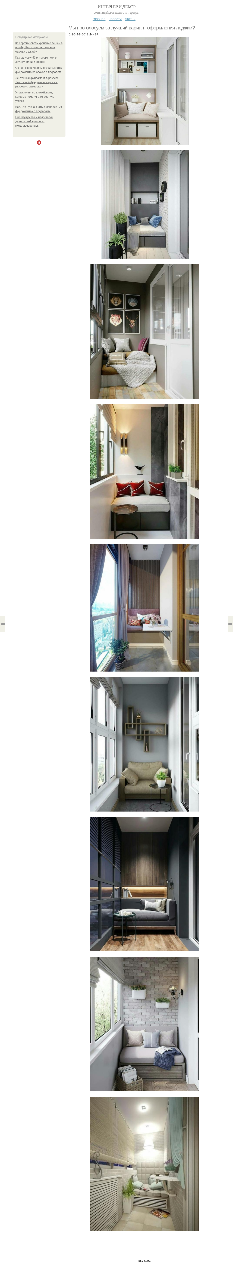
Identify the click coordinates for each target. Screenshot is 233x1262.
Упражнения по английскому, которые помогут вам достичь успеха (34, 96)
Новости (115, 19)
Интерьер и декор (117, 6)
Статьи (130, 19)
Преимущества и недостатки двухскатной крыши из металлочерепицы (34, 121)
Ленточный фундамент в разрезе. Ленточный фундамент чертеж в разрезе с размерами (37, 82)
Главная (99, 19)
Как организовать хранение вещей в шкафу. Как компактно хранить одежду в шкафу (38, 47)
